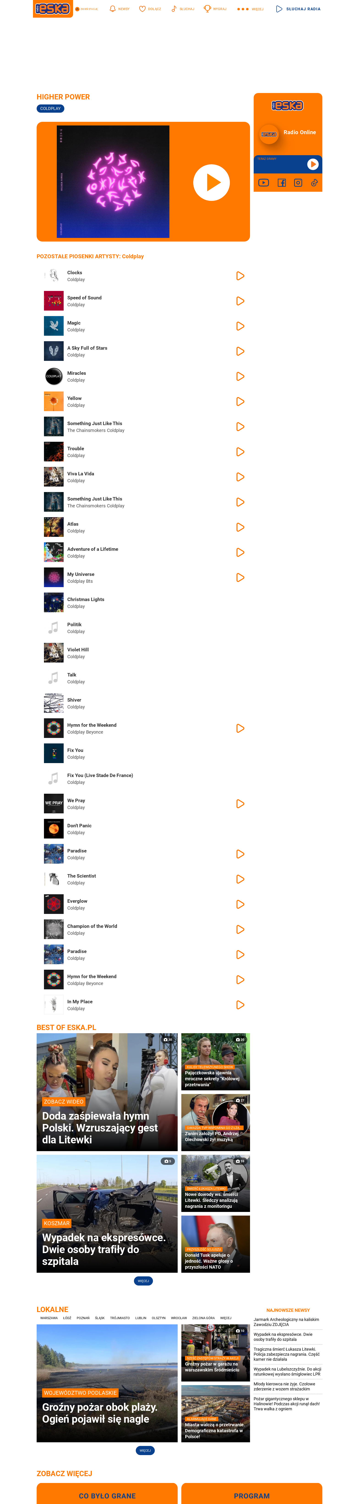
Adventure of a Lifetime (92, 549)
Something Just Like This (94, 423)
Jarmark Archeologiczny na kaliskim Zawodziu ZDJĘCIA (286, 1322)
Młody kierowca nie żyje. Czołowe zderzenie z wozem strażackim (284, 1386)
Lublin (140, 1318)
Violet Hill (78, 649)
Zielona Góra (203, 1318)
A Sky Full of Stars (87, 348)
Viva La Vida (80, 473)
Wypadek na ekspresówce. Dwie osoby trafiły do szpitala (283, 1337)
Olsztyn (159, 1318)
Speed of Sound (84, 298)
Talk (71, 675)
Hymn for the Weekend (92, 725)
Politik (74, 624)
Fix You (75, 750)
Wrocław (179, 1318)
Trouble (75, 448)
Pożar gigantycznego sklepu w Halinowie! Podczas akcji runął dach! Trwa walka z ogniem (287, 1403)
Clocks (74, 272)
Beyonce (94, 732)
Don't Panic (79, 825)
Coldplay (50, 108)
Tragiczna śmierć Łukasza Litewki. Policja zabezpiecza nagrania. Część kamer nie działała (287, 1354)
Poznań (83, 1318)
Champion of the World (92, 926)
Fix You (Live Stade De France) (100, 775)
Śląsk (100, 1318)
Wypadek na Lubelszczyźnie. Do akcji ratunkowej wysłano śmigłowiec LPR (287, 1371)
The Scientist (81, 876)
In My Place (79, 1001)
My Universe (80, 574)
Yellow (74, 398)
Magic (74, 323)
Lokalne (52, 1309)
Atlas (73, 524)
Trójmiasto (120, 1318)
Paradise (77, 851)
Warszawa (49, 1318)
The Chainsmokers (86, 430)
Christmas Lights (85, 599)
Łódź (67, 1318)
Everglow (77, 901)
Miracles (76, 373)
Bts (89, 581)
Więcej (143, 1281)
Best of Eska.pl (66, 1027)
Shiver (74, 700)
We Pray (76, 800)
